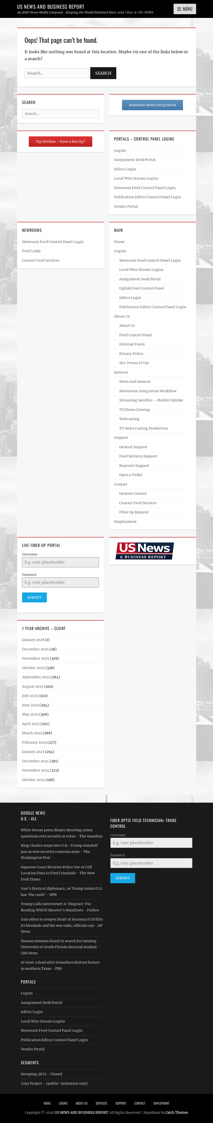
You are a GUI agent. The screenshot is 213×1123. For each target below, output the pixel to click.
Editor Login (125, 169)
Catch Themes (176, 1113)
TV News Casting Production (143, 428)
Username (29, 554)
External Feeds (132, 344)
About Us (122, 316)
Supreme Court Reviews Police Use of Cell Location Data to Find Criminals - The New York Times (58, 873)
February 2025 (34, 742)
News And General (135, 381)
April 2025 (31, 723)
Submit (34, 597)
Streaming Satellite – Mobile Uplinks (151, 400)
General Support (133, 447)
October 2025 (33, 667)
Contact (120, 484)
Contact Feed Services (41, 260)
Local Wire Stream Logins (136, 178)
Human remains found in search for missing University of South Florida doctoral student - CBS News (60, 946)
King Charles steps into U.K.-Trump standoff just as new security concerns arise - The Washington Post (59, 851)
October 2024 (33, 779)
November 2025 (35, 658)
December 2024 (35, 761)
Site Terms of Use (134, 363)
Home (119, 242)
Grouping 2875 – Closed (41, 1074)
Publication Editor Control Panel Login (147, 197)
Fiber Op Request (134, 512)
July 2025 (30, 695)
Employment (125, 521)
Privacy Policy (131, 353)
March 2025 (32, 733)
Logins (120, 150)
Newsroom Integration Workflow (148, 391)
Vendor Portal (126, 206)
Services (121, 372)
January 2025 (33, 751)
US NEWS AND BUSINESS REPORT (50, 6)
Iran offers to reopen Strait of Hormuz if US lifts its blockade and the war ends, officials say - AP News (62, 925)
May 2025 (30, 714)
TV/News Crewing (134, 409)
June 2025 (30, 705)
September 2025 (36, 677)
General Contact (133, 493)
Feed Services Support (138, 456)
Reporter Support (134, 465)
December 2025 (35, 649)
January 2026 (33, 639)
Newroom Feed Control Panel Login (145, 188)
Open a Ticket (131, 475)
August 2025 (32, 686)
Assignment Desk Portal (134, 159)
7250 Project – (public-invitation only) (54, 1083)
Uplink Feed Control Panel (141, 288)
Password (29, 575)
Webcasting (129, 419)
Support (121, 437)
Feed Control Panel (135, 335)
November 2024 (35, 770)
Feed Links (31, 251)
